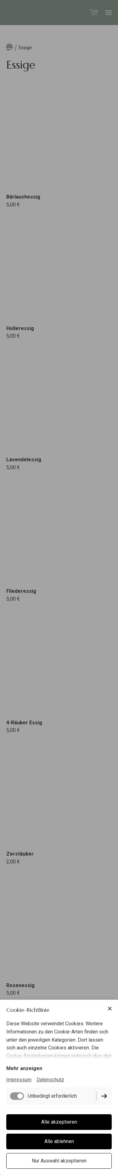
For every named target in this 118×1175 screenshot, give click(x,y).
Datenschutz (50, 1080)
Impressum (18, 1080)
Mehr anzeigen (24, 1068)
